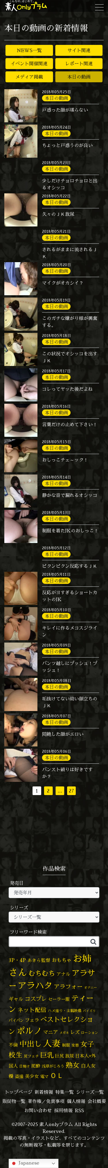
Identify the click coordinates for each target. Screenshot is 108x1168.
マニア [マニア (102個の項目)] (50, 1032)
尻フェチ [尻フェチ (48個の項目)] (31, 1056)
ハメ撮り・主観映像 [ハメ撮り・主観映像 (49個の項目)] (65, 1010)
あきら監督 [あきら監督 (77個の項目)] (38, 960)
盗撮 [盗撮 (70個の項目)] (19, 1076)
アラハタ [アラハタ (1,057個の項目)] (35, 986)
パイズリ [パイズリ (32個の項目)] (89, 1011)
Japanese (24, 1163)
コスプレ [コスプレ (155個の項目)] (36, 999)
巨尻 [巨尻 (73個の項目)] (59, 1056)
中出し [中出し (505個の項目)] (30, 1044)
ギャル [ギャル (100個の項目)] (16, 999)
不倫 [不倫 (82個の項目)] (13, 1045)
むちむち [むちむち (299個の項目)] (42, 973)
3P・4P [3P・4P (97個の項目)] (17, 960)
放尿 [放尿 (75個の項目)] (69, 1056)
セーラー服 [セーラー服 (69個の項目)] (59, 999)
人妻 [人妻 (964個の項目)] (51, 1043)
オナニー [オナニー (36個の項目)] (90, 987)
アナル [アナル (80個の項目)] (63, 974)
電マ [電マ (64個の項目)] (44, 1076)
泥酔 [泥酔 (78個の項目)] (35, 1066)
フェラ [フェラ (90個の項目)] (32, 1020)
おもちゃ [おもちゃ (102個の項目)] (61, 960)
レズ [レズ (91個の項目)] (74, 1032)
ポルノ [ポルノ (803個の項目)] (29, 1030)
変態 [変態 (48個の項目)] (75, 1045)
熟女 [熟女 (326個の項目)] (72, 1065)
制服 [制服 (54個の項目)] (66, 1045)
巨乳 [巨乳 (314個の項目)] (47, 1055)
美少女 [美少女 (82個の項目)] (32, 1076)
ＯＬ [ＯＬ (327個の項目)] (57, 1075)
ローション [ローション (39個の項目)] (89, 1032)
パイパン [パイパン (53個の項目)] (16, 1020)
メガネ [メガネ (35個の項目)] (64, 1032)
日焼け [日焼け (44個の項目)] (24, 1066)
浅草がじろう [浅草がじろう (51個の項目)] (53, 1066)
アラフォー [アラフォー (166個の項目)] (68, 986)
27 (71, 791)
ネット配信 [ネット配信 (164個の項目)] (32, 1010)
